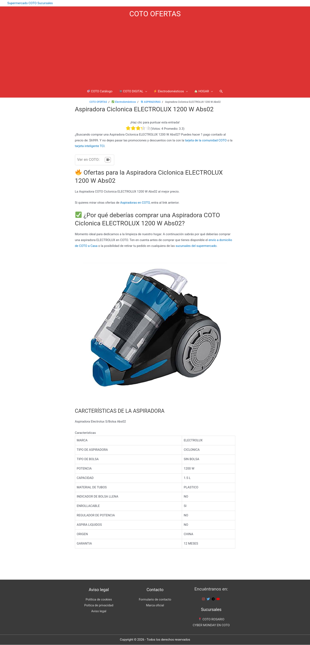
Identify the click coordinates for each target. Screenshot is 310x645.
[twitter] (209, 599)
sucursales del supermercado (196, 246)
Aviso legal (98, 611)
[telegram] (214, 599)
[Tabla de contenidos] (108, 160)
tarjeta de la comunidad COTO (206, 140)
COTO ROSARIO (211, 619)
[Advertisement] (155, 53)
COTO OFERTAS (155, 14)
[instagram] (204, 599)
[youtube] (218, 599)
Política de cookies (99, 600)
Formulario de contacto (155, 600)
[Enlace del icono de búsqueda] (221, 91)
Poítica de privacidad (98, 605)
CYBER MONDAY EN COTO (211, 625)
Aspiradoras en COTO (135, 203)
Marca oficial (155, 605)
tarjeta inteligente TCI (90, 146)
